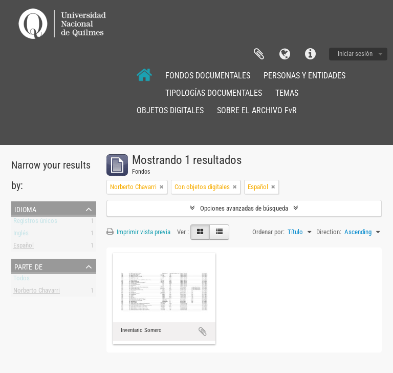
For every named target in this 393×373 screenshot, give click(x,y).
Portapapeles (259, 54)
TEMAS (286, 93)
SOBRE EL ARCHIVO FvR (257, 110)
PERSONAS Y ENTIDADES (304, 75)
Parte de (28, 266)
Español (23, 247)
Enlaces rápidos (310, 54)
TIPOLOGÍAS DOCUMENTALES (213, 93)
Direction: (328, 232)
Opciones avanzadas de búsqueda (244, 208)
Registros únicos (35, 222)
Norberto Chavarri (36, 292)
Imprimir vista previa (138, 232)
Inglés (21, 235)
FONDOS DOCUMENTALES (207, 75)
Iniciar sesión (355, 53)
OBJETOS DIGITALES (170, 110)
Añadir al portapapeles (203, 331)
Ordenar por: (268, 232)
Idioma (284, 54)
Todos (21, 280)
